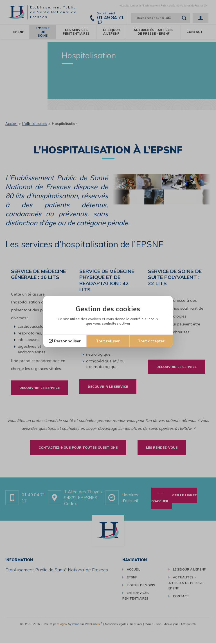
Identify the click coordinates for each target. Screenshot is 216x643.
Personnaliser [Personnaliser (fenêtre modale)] (67, 340)
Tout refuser (108, 340)
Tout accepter (151, 340)
